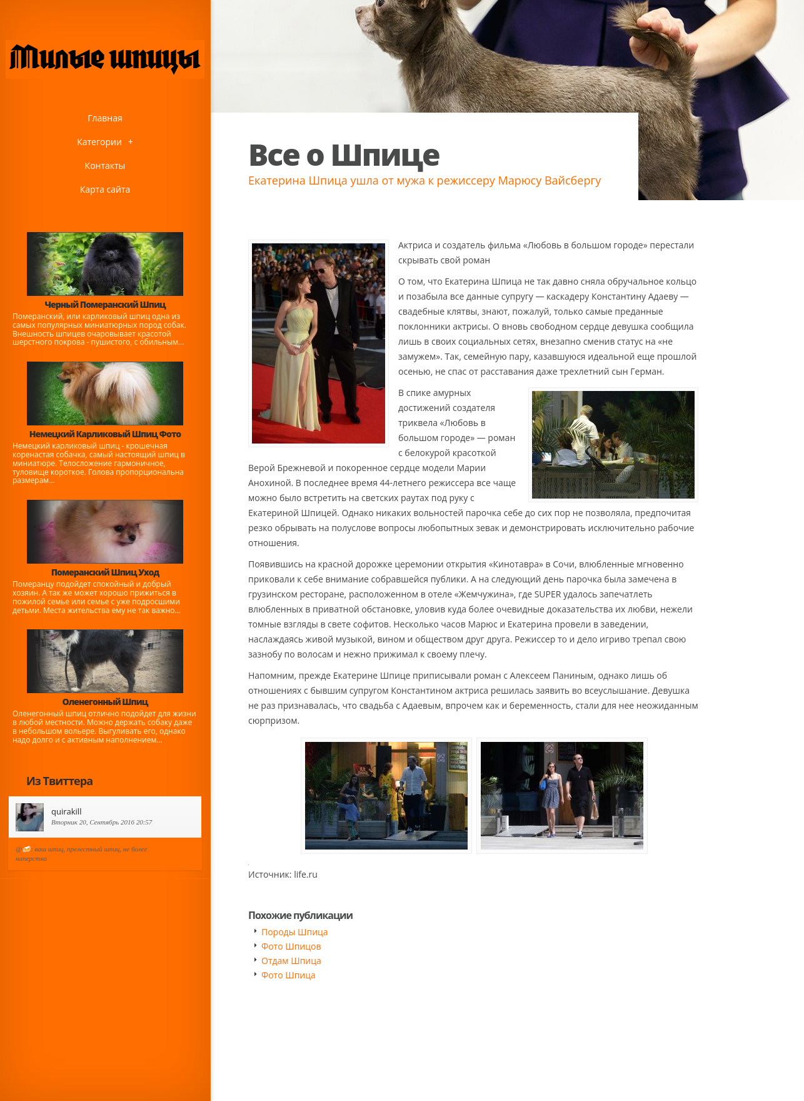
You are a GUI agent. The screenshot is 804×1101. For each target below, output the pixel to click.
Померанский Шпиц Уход (105, 572)
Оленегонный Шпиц (105, 702)
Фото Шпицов (291, 946)
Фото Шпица (288, 975)
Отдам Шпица (291, 961)
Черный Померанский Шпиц (104, 304)
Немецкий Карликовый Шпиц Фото (105, 434)
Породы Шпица (294, 932)
